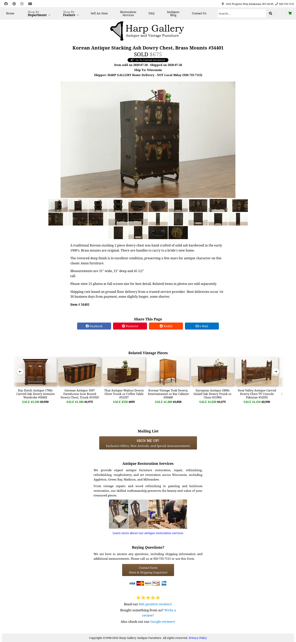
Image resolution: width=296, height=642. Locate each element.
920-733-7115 (286, 4)
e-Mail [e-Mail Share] (202, 326)
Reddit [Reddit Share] (166, 326)
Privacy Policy (198, 638)
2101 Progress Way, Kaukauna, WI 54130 (249, 4)
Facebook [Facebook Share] (94, 326)
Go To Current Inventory (148, 60)
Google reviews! (162, 621)
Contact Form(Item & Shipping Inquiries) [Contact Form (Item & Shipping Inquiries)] (148, 570)
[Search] (242, 13)
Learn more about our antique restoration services (148, 533)
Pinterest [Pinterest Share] (130, 326)
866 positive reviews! (155, 604)
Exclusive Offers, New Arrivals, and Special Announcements (148, 443)
